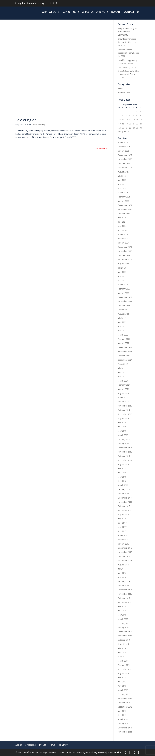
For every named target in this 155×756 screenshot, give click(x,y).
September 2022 (125, 309)
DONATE (115, 12)
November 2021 (125, 351)
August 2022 (123, 314)
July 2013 (122, 677)
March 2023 (123, 284)
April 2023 (122, 280)
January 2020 (123, 401)
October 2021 (124, 355)
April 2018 (122, 481)
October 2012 (124, 702)
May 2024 (122, 226)
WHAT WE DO (49, 12)
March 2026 (123, 142)
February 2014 (124, 665)
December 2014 (125, 631)
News (120, 88)
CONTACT (129, 12)
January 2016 (123, 585)
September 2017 (125, 510)
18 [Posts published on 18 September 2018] (123, 123)
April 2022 (122, 330)
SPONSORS (30, 745)
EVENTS (42, 745)
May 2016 (122, 577)
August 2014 (123, 644)
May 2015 (122, 614)
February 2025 (124, 196)
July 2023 (122, 268)
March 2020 (123, 397)
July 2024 (122, 217)
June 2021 (122, 372)
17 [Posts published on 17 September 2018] (119, 123)
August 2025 (123, 171)
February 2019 (124, 439)
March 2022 (123, 334)
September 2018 (125, 460)
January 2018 (123, 493)
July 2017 (122, 518)
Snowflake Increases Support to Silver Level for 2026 (127, 42)
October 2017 (124, 506)
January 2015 (123, 627)
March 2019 (123, 435)
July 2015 (122, 606)
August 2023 (123, 263)
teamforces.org (30, 752)
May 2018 (122, 477)
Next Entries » (100, 148)
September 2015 (125, 602)
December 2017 (125, 497)
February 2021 (124, 385)
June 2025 (122, 180)
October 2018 (124, 456)
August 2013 (123, 673)
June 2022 (122, 322)
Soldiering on (26, 119)
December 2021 (125, 347)
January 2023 (123, 293)
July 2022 (122, 318)
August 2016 (123, 564)
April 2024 (122, 230)
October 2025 (124, 163)
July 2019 (122, 422)
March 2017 (123, 535)
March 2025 (123, 192)
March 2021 (123, 380)
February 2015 (124, 623)
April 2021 (122, 376)
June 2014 (122, 652)
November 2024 (125, 209)
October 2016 (124, 556)
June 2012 (122, 711)
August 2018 (123, 464)
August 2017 (123, 514)
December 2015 (125, 589)
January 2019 (123, 443)
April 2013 (122, 686)
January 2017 (123, 544)
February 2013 (124, 694)
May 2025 (122, 184)
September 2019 (125, 414)
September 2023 (125, 259)
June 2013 (122, 681)
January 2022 (123, 343)
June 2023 (122, 272)
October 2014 (124, 640)
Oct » (126, 131)
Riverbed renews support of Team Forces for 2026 (128, 52)
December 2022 (125, 297)
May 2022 (122, 326)
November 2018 (125, 451)
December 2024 (125, 205)
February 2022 (124, 339)
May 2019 (122, 431)
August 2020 (123, 393)
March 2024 (123, 234)
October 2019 (124, 410)
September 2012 (125, 707)
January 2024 (123, 242)
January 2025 (123, 201)
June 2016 (122, 573)
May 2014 (122, 656)
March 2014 (123, 660)
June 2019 (122, 426)
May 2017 (122, 527)
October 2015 (124, 598)
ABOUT (19, 745)
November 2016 (125, 552)
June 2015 (122, 610)
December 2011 (125, 727)
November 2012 (125, 698)
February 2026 (124, 146)
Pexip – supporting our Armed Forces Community (128, 31)
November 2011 (125, 731)
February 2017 (124, 539)
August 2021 (123, 364)
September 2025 (125, 167)
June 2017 (122, 523)
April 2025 (122, 188)
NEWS (52, 745)
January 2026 (123, 151)
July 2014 (122, 648)
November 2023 (125, 251)
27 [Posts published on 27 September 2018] (130, 127)
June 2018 (122, 472)
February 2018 (124, 489)
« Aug (120, 131)
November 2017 (125, 502)
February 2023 (124, 288)
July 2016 (122, 568)
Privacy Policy (114, 752)
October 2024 (124, 213)
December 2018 (125, 447)
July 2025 (122, 176)
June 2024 (122, 222)
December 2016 (125, 548)
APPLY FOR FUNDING (93, 12)
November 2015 (125, 594)
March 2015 (123, 619)
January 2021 (123, 389)
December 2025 (125, 155)
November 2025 (125, 159)
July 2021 (122, 368)
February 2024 (124, 238)
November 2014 (125, 635)
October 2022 (124, 305)
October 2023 (124, 255)
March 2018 (123, 485)
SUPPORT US (69, 12)
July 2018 (122, 468)
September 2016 (125, 560)
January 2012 (123, 723)
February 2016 (124, 581)
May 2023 (122, 276)
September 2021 (125, 360)
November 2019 (125, 405)
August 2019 (123, 418)
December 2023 (125, 247)
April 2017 (122, 531)
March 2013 (123, 690)
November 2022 (125, 301)
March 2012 (123, 719)
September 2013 (125, 669)
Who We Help (39, 124)
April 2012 (122, 715)
